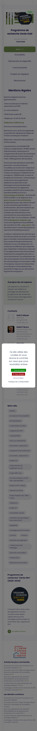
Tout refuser (18, 374)
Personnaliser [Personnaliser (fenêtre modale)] (18, 378)
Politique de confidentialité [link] (18, 382)
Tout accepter (18, 370)
